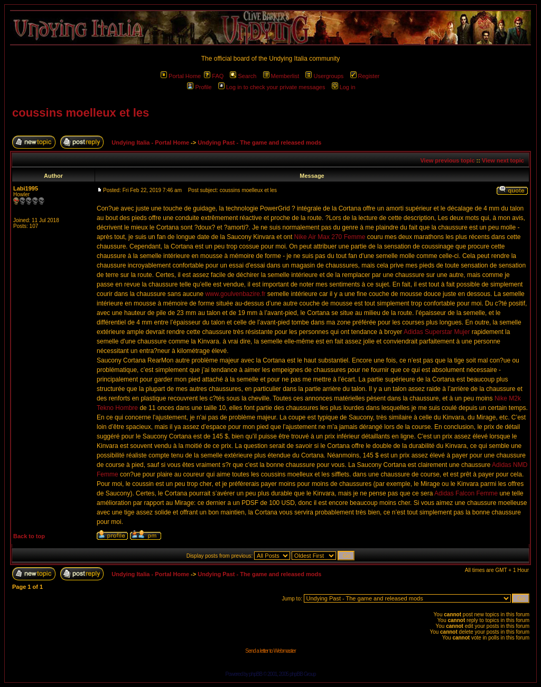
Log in (344, 87)
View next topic (503, 160)
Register (365, 76)
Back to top (29, 536)
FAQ (213, 76)
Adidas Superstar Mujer (437, 332)
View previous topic (447, 160)
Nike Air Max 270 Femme (330, 237)
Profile (199, 87)
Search (243, 76)
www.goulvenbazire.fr (235, 294)
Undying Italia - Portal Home (150, 142)
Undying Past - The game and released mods (259, 142)
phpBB (255, 674)
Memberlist (281, 76)
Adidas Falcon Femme (466, 493)
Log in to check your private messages (271, 87)
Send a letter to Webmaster (270, 651)
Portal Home (181, 76)
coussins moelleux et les (80, 112)
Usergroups (324, 76)
